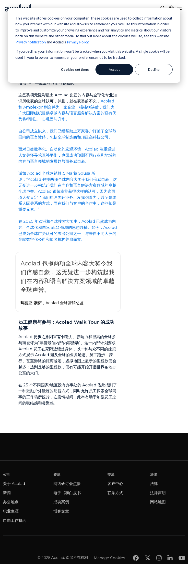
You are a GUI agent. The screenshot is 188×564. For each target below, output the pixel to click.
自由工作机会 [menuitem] (14, 520)
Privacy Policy (77, 42)
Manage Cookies (109, 548)
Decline (154, 69)
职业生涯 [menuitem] (11, 511)
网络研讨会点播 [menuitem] (67, 483)
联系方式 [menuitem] (115, 493)
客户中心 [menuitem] (115, 483)
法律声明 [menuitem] (158, 493)
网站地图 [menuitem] (158, 502)
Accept (114, 69)
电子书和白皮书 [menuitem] (67, 493)
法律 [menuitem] (154, 483)
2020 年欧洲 (34, 221)
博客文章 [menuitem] (61, 511)
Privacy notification (30, 42)
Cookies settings (75, 69)
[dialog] (94, 45)
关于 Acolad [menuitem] (14, 483)
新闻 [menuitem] (7, 493)
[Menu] (179, 8)
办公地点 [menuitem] (11, 502)
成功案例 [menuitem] (61, 502)
